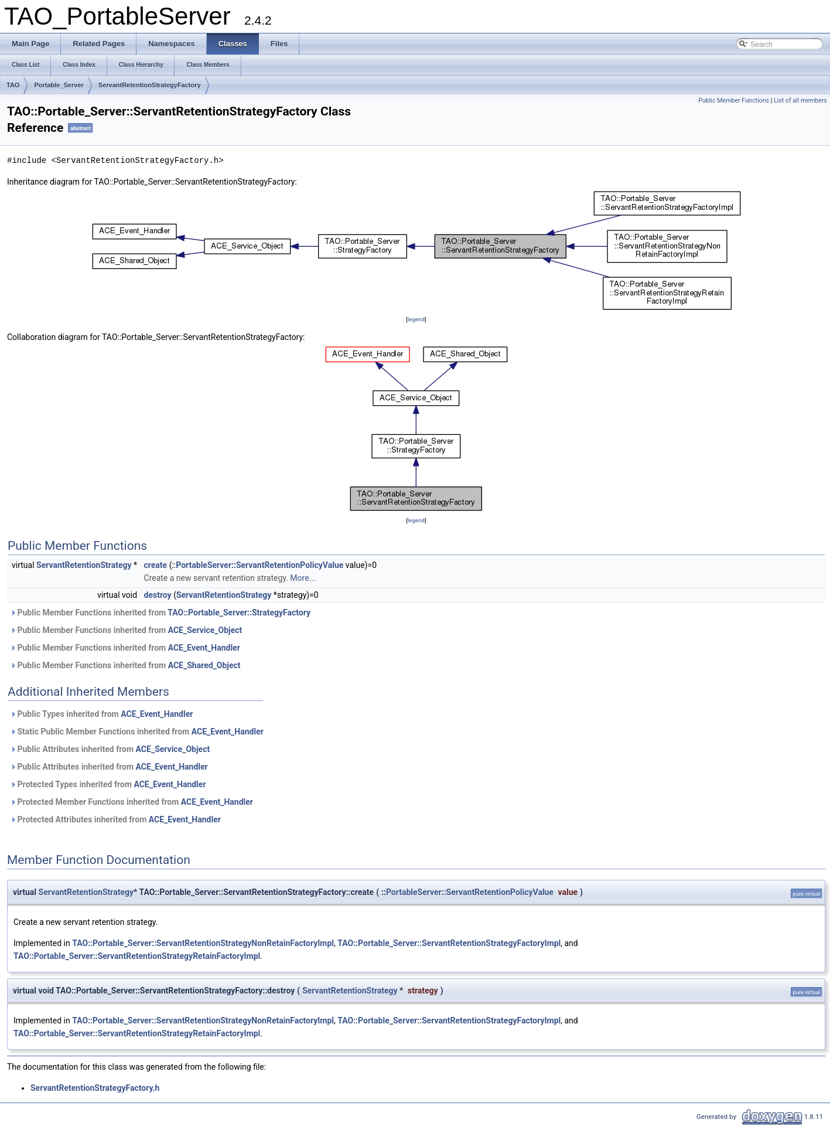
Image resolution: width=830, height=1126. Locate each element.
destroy (158, 595)
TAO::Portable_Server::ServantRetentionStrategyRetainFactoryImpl (136, 956)
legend (416, 319)
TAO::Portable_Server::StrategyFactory (239, 612)
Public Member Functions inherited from (160, 612)
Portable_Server (58, 85)
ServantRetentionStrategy (83, 565)
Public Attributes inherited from (110, 749)
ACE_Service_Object (205, 630)
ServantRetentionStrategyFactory (149, 85)
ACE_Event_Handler (204, 647)
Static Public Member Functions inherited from (137, 731)
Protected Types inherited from (108, 784)
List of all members (800, 100)
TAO (12, 85)
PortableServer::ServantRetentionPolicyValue (259, 565)
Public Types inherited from (101, 714)
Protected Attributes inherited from (115, 819)
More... (302, 578)
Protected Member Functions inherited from (131, 802)
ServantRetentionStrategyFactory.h (94, 1088)
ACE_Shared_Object (204, 665)
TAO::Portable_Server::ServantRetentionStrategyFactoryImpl (449, 943)
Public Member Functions (733, 100)
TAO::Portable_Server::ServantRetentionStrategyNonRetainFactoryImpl (203, 943)
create (156, 565)
